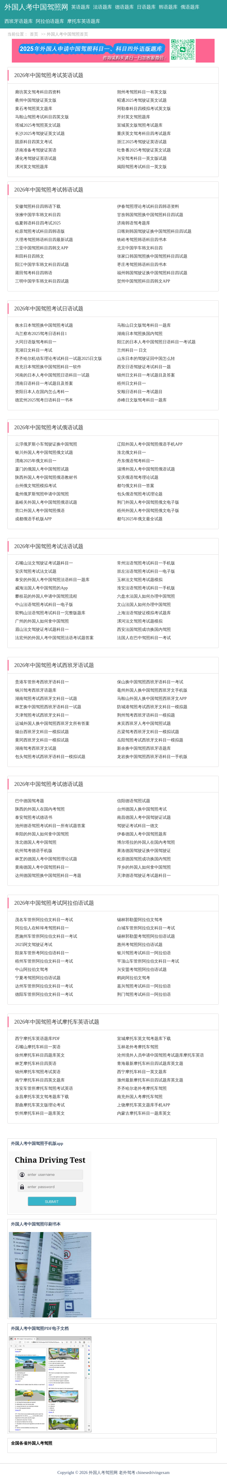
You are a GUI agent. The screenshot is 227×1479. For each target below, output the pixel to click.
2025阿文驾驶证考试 (33, 944)
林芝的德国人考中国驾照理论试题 (46, 859)
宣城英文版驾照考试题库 (140, 125)
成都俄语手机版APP (33, 519)
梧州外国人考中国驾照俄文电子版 (148, 510)
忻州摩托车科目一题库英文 (40, 1113)
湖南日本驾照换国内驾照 (140, 333)
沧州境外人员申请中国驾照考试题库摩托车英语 (160, 1055)
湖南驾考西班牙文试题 (35, 748)
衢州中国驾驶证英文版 (35, 100)
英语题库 (80, 6)
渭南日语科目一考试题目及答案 (44, 383)
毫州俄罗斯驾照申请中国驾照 (42, 494)
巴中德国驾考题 (29, 801)
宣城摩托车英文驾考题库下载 (144, 1038)
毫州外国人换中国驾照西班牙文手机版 (152, 690)
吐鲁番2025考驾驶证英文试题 (144, 150)
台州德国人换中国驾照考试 (142, 809)
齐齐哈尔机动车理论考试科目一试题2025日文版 (58, 358)
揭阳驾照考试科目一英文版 (142, 167)
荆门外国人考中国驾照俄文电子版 (148, 502)
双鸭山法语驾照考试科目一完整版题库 (50, 613)
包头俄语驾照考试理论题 (140, 494)
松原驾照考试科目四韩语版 (40, 231)
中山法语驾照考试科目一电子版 (44, 604)
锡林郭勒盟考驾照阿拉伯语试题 (146, 936)
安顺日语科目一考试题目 (140, 392)
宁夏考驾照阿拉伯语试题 (38, 978)
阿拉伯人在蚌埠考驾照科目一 (42, 928)
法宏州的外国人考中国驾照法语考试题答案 (54, 638)
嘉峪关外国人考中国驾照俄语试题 (46, 502)
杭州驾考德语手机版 (33, 850)
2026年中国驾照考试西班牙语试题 (54, 665)
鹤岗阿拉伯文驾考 (133, 978)
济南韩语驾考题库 (133, 223)
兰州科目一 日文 (132, 350)
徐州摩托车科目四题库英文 (40, 1055)
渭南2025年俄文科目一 (35, 461)
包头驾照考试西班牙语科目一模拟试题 (50, 756)
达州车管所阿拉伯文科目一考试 (44, 986)
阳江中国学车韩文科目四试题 (42, 264)
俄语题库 (190, 6)
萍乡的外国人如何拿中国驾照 (144, 867)
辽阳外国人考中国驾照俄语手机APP (150, 444)
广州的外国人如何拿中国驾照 (42, 621)
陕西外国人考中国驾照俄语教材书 (46, 477)
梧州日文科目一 (131, 383)
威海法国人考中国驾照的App (41, 588)
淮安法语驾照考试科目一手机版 (146, 588)
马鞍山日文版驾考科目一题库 (144, 325)
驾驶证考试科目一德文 (137, 826)
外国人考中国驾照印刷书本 (36, 1224)
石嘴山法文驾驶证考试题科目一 (44, 563)
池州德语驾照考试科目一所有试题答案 (50, 826)
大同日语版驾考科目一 (35, 342)
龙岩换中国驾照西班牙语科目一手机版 (152, 756)
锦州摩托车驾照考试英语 (38, 1072)
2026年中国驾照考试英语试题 (48, 75)
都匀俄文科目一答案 (135, 486)
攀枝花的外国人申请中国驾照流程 (46, 596)
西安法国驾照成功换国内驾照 (144, 629)
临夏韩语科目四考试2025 (38, 223)
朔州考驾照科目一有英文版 (142, 92)
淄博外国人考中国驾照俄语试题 (146, 469)
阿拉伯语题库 (50, 21)
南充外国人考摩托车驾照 (140, 1097)
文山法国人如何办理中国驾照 (144, 604)
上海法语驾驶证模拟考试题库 (144, 613)
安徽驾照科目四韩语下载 (38, 206)
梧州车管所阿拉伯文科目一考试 (44, 961)
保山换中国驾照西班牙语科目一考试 (150, 682)
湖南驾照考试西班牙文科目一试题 (46, 698)
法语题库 (102, 6)
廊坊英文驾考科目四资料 (38, 92)
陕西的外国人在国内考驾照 (40, 809)
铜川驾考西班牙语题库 (35, 690)
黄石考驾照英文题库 (33, 108)
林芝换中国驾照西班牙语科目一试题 (48, 707)
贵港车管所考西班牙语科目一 (42, 682)
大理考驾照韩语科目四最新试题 (44, 239)
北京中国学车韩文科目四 (140, 248)
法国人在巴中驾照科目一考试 (144, 638)
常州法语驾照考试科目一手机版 (146, 563)
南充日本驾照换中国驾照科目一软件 (48, 367)
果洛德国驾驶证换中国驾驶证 (144, 850)
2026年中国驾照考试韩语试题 (48, 190)
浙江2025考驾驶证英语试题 (142, 142)
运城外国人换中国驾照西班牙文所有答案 (52, 723)
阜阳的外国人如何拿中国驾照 (42, 834)
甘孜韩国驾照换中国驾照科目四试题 (150, 215)
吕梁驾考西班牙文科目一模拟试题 (148, 732)
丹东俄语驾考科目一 (135, 461)
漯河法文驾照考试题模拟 (140, 621)
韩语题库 (168, 6)
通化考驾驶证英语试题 (35, 158)
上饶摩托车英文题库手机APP (143, 1105)
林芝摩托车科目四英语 (35, 1063)
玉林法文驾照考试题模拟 (140, 579)
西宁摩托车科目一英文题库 (142, 1072)
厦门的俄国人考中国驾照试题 (42, 469)
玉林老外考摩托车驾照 (137, 1047)
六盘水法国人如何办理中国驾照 (146, 596)
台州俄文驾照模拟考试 (35, 486)
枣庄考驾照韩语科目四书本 (142, 264)
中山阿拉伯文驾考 (31, 969)
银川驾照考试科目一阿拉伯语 (144, 953)
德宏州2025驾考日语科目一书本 (44, 400)
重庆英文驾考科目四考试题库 (144, 133)
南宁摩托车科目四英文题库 (40, 1080)
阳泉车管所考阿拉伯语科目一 (42, 953)
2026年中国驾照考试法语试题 (48, 546)
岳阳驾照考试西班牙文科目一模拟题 (150, 740)
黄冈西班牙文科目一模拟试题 (42, 740)
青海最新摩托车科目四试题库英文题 (150, 1063)
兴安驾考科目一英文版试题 (142, 158)
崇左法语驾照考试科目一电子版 (146, 571)
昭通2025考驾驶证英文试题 (142, 100)
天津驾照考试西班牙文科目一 (42, 715)
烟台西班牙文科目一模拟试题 (42, 732)
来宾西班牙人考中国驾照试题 (144, 723)
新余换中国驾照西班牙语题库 (144, 748)
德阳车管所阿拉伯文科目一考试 (44, 994)
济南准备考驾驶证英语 (35, 150)
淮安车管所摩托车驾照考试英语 (44, 1088)
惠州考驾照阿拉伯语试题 (140, 944)
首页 (34, 34)
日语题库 (146, 6)
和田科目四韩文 (29, 256)
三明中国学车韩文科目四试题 (42, 281)
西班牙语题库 (18, 21)
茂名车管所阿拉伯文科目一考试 (44, 920)
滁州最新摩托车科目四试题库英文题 (150, 1080)
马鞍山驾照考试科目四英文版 (42, 117)
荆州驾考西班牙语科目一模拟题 (146, 715)
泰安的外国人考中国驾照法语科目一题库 (52, 579)
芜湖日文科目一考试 (33, 350)
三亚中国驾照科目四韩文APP (41, 248)
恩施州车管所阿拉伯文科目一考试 (46, 936)
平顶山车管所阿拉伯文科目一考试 (148, 961)
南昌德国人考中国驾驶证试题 (144, 817)
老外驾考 (127, 1472)
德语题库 (124, 6)
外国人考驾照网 (103, 1472)
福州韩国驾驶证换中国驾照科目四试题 (152, 273)
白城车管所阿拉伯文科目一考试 (146, 928)
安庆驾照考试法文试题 (35, 571)
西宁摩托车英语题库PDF (37, 1038)
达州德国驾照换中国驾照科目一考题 (48, 875)
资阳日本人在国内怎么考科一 (42, 392)
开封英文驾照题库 (133, 117)
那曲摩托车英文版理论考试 (40, 1105)
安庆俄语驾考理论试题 (137, 477)
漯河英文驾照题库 (31, 167)
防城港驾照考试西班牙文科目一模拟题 (152, 707)
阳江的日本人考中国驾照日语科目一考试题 (156, 342)
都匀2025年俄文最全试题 (140, 519)
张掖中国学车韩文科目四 (38, 215)
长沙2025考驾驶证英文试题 (40, 133)
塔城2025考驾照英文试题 (38, 125)
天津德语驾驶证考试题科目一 (144, 875)
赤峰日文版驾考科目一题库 (142, 400)
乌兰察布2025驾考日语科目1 (41, 333)
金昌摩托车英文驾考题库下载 (42, 1097)
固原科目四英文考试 (33, 142)
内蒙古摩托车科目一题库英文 (144, 1113)
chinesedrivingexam (153, 1472)
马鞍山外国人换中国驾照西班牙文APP (152, 698)
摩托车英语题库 (83, 21)
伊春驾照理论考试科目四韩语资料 (148, 206)
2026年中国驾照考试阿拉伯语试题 (54, 903)
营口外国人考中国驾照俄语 (40, 510)
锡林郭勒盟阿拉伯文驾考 (140, 920)
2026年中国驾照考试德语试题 (48, 784)
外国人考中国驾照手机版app (37, 1143)
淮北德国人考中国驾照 (35, 842)
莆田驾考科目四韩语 (33, 273)
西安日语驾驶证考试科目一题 (144, 367)
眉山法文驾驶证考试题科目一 (42, 629)
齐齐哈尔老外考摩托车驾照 (142, 1088)
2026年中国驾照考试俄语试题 (48, 427)
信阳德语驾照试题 (133, 801)
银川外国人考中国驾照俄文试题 (44, 452)
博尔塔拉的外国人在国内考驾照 (146, 842)
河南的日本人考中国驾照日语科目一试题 (52, 375)
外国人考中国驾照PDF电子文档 (40, 1328)
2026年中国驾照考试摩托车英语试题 (56, 1022)
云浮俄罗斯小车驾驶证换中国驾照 (46, 444)
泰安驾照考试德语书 (33, 817)
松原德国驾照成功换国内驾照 (144, 859)
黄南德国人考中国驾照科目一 (42, 867)
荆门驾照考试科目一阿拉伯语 (144, 994)
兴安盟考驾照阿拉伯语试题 (142, 969)
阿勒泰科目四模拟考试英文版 (144, 108)
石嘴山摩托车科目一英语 (38, 1047)
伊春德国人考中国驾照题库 (142, 834)
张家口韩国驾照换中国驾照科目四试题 (152, 256)
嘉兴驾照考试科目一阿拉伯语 (144, 986)
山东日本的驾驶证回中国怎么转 (146, 358)
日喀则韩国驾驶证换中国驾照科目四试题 (154, 231)
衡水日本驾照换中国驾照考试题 (44, 325)
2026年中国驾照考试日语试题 (48, 309)
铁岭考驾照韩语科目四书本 (142, 239)
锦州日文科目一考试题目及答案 (146, 375)
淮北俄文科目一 (131, 452)
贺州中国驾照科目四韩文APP (143, 281)
